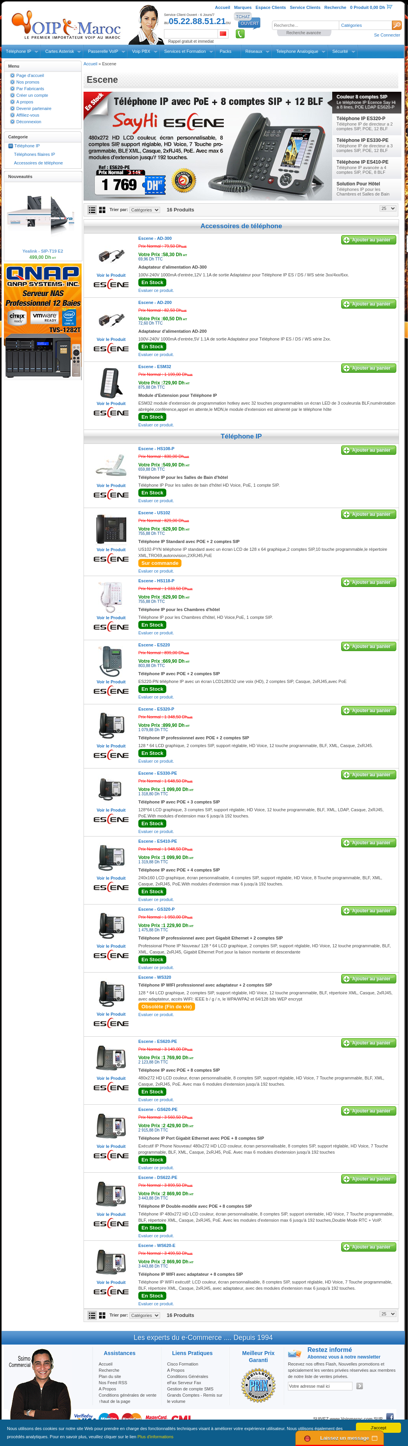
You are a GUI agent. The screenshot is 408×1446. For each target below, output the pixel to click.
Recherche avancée (303, 33)
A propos (24, 102)
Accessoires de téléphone (38, 163)
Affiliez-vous (27, 115)
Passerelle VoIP (103, 51)
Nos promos (27, 82)
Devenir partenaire (34, 108)
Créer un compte (32, 95)
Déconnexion (28, 121)
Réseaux (254, 51)
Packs (226, 51)
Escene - (155, 238)
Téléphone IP (18, 51)
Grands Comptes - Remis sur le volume (194, 1398)
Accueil (90, 63)
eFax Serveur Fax (184, 1382)
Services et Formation (185, 51)
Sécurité (340, 51)
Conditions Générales (187, 1376)
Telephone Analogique (297, 51)
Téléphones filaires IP (34, 154)
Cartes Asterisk (59, 51)
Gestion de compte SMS (190, 1389)
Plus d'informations (156, 1436)
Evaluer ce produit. (156, 290)
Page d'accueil (30, 75)
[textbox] (305, 25)
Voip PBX (141, 51)
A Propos (176, 1370)
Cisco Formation (182, 1364)
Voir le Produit (111, 275)
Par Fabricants (30, 88)
